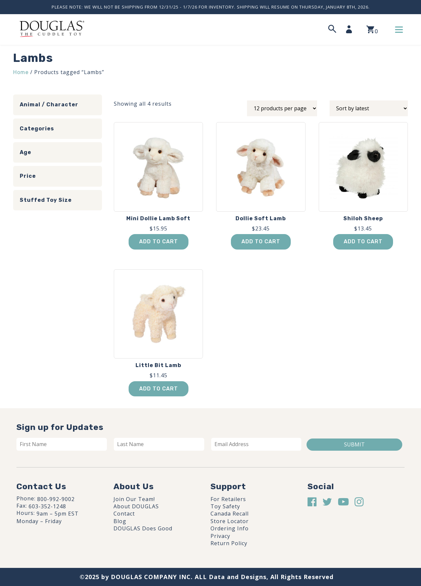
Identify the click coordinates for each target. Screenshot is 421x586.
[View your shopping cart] (372, 29)
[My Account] (351, 29)
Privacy (220, 536)
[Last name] (159, 444)
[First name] (61, 444)
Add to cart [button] (158, 241)
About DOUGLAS (136, 506)
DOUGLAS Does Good (142, 528)
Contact (124, 513)
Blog (119, 521)
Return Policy (228, 543)
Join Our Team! (134, 499)
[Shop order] (369, 108)
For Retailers (228, 499)
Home (21, 72)
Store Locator (229, 521)
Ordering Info (229, 528)
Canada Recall (229, 513)
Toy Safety (225, 506)
